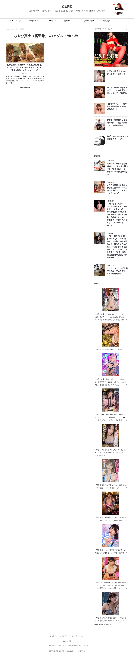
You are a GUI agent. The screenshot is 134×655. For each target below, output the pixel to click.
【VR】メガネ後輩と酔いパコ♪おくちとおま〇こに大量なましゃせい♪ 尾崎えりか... (110, 506)
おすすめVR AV (33, 21)
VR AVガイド (52, 21)
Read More (25, 88)
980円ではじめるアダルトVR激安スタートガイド (117, 137)
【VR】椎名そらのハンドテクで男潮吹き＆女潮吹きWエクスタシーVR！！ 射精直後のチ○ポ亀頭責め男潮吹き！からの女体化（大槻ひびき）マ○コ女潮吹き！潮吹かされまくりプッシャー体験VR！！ (117, 215)
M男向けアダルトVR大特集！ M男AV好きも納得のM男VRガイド (117, 106)
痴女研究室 (106, 21)
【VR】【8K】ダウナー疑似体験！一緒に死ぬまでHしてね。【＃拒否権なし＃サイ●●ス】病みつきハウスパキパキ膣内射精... (110, 404)
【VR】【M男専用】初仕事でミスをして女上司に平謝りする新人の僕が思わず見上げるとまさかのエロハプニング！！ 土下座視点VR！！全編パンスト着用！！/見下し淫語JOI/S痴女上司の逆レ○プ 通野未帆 (117, 247)
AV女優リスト (54, 636)
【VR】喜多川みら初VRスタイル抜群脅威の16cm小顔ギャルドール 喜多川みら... (110, 474)
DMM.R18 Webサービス (106, 624)
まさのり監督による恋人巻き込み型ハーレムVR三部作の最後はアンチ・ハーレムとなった (117, 189)
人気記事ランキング (67, 636)
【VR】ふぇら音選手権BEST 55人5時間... (109, 336)
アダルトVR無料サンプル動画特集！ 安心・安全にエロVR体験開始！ (117, 123)
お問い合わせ (79, 636)
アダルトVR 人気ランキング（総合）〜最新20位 (117, 72)
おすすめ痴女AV (89, 21)
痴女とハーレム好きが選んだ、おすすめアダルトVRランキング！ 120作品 (117, 90)
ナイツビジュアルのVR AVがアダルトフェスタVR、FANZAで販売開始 (117, 271)
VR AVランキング (15, 21)
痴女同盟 (67, 6)
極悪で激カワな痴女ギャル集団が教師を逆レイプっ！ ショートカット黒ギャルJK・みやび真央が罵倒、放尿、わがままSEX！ (25, 67)
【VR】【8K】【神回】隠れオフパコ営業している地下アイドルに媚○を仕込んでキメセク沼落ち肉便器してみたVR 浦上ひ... (110, 369)
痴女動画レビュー (70, 21)
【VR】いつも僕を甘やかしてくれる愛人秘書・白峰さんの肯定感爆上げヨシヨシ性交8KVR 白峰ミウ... (110, 440)
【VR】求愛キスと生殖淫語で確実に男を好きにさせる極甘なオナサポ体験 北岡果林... (110, 539)
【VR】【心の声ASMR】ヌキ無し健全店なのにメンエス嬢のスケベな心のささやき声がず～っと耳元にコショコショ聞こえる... (111, 573)
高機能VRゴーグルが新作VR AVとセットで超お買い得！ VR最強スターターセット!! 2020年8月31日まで (117, 169)
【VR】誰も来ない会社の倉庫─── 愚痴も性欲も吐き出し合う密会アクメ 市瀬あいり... (110, 607)
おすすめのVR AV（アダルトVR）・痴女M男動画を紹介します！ (67, 645)
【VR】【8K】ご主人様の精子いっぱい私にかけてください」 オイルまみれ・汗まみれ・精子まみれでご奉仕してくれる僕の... (110, 304)
